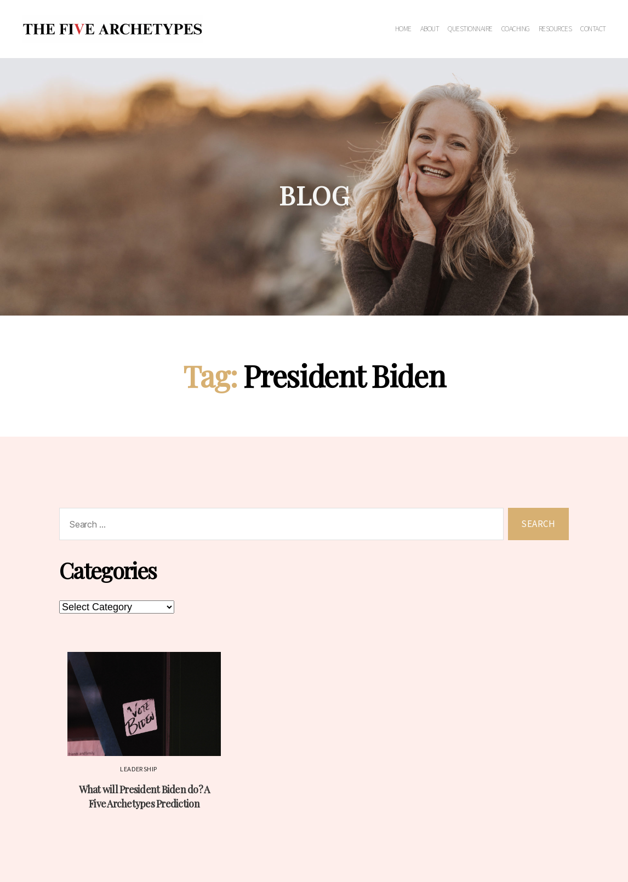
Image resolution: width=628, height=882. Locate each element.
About (429, 29)
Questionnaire (470, 29)
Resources (555, 29)
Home (403, 29)
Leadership (138, 769)
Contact (593, 29)
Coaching (515, 29)
